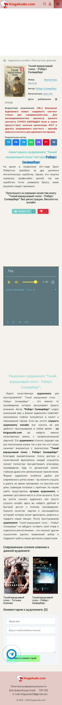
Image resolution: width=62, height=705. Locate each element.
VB (38, 142)
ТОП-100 (43, 690)
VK (53, 142)
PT (46, 142)
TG (8, 142)
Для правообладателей (22, 690)
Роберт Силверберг (46, 88)
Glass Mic (48, 94)
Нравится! (24, 211)
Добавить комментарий (23, 658)
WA (31, 142)
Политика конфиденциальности (28, 686)
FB (15, 142)
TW (23, 142)
